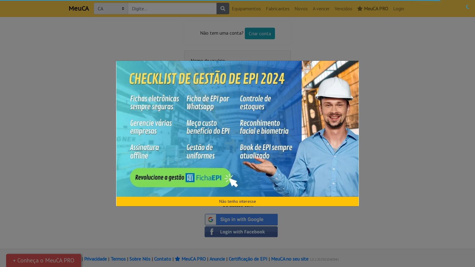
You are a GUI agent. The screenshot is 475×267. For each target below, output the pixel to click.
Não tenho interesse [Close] (237, 201)
